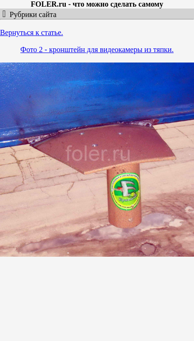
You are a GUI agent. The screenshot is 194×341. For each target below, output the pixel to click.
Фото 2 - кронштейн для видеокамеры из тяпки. (97, 49)
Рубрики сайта (31, 14)
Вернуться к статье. (31, 32)
